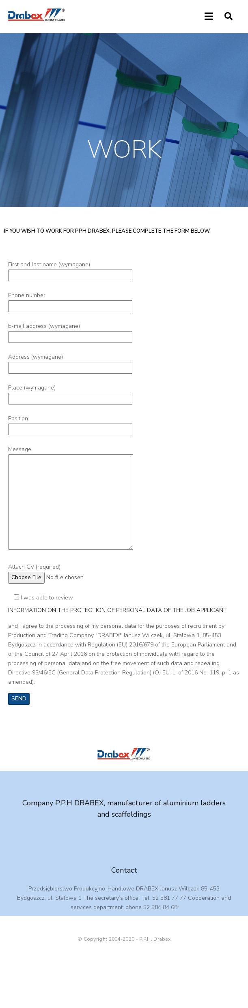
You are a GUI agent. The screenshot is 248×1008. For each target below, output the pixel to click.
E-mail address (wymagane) (70, 331)
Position (70, 424)
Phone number (70, 300)
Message (70, 498)
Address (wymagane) (70, 362)
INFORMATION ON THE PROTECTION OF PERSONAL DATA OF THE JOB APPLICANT (117, 610)
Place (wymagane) (70, 393)
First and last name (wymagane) (70, 270)
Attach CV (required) (63, 572)
